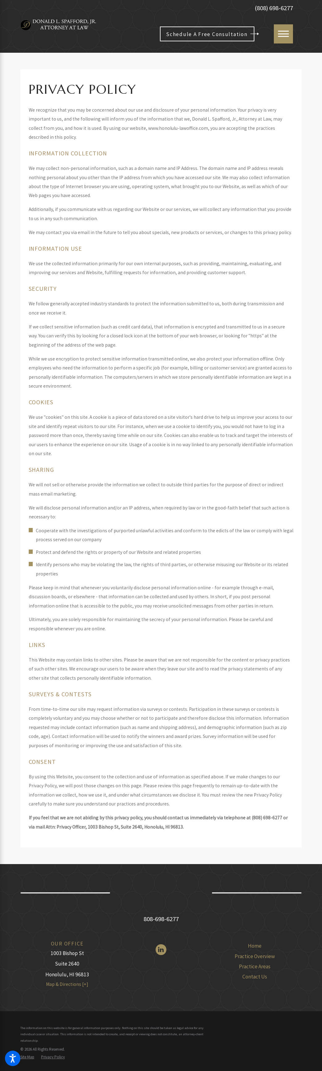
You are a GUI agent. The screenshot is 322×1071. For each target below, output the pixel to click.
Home (254, 945)
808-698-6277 (161, 919)
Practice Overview (255, 956)
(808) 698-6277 (274, 8)
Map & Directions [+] (67, 984)
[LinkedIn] (161, 949)
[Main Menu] (283, 33)
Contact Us (254, 976)
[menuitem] (255, 946)
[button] (12, 1058)
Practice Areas (254, 966)
